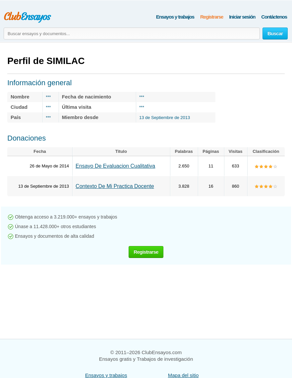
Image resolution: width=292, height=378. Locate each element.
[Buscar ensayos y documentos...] (132, 33)
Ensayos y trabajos (175, 17)
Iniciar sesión (242, 17)
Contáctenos (274, 17)
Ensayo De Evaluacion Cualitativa (115, 166)
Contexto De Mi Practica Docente (115, 186)
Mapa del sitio (183, 375)
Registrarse (211, 17)
